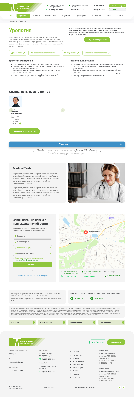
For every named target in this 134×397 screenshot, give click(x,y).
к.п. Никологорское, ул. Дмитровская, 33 (71, 272)
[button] (67, 144)
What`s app (98, 298)
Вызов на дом (99, 5)
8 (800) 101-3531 (113, 276)
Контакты (76, 377)
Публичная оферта (49, 387)
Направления (13, 21)
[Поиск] (110, 9)
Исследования (78, 361)
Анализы (76, 358)
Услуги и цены (78, 368)
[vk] (119, 387)
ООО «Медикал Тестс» (107, 354)
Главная (76, 352)
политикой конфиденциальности (27, 260)
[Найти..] (117, 9)
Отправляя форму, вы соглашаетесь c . (29, 259)
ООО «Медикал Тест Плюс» (109, 372)
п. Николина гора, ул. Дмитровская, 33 (57, 6)
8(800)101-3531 (99, 10)
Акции (75, 371)
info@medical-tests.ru (16, 362)
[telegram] (123, 387)
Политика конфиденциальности (85, 387)
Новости (76, 374)
